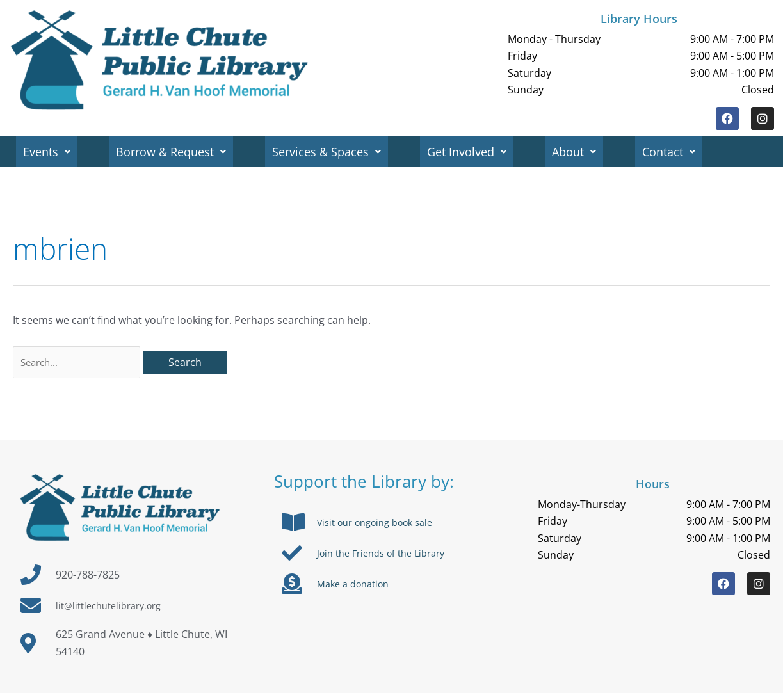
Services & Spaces (330, 151)
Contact (677, 151)
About (581, 151)
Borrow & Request (173, 151)
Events (47, 151)
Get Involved (472, 151)
